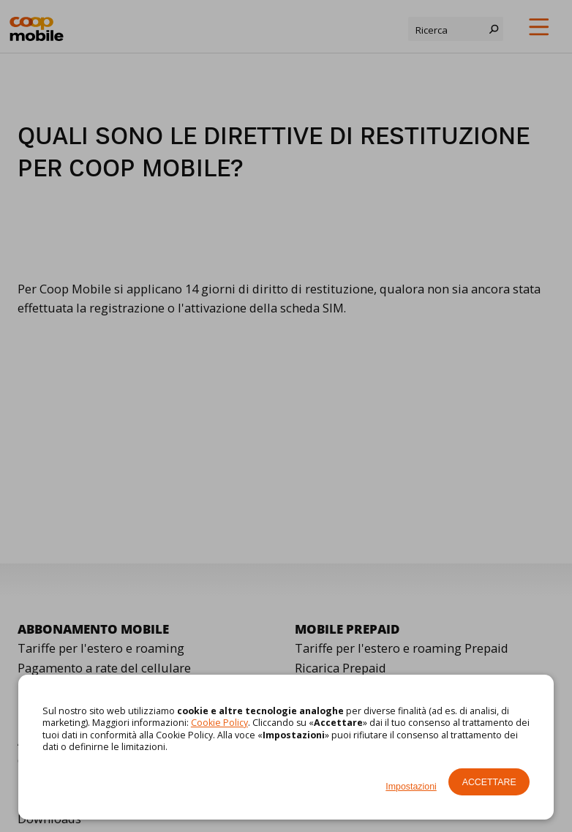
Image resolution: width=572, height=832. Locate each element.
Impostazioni (410, 787)
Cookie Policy (219, 722)
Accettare (489, 782)
